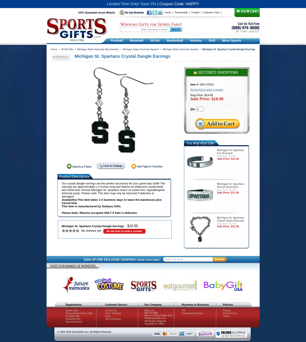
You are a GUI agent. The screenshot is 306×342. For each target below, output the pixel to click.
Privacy (227, 310)
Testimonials (181, 12)
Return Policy (230, 313)
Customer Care (211, 12)
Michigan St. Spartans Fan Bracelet (230, 152)
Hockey (196, 40)
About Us (149, 310)
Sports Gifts (72, 310)
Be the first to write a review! (124, 231)
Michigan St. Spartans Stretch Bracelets (230, 185)
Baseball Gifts (73, 319)
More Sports (231, 40)
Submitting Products (192, 313)
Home (168, 12)
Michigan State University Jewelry (180, 49)
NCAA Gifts (67, 49)
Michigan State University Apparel (141, 49)
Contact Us (111, 310)
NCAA (155, 40)
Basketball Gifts (74, 321)
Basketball (175, 40)
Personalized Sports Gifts (79, 313)
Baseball (137, 40)
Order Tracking (113, 313)
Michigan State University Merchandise (98, 49)
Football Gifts (73, 316)
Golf (212, 40)
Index (108, 316)
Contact (195, 12)
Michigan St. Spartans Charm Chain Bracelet (230, 219)
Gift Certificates (113, 319)
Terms (226, 316)
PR (183, 310)
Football (116, 40)
